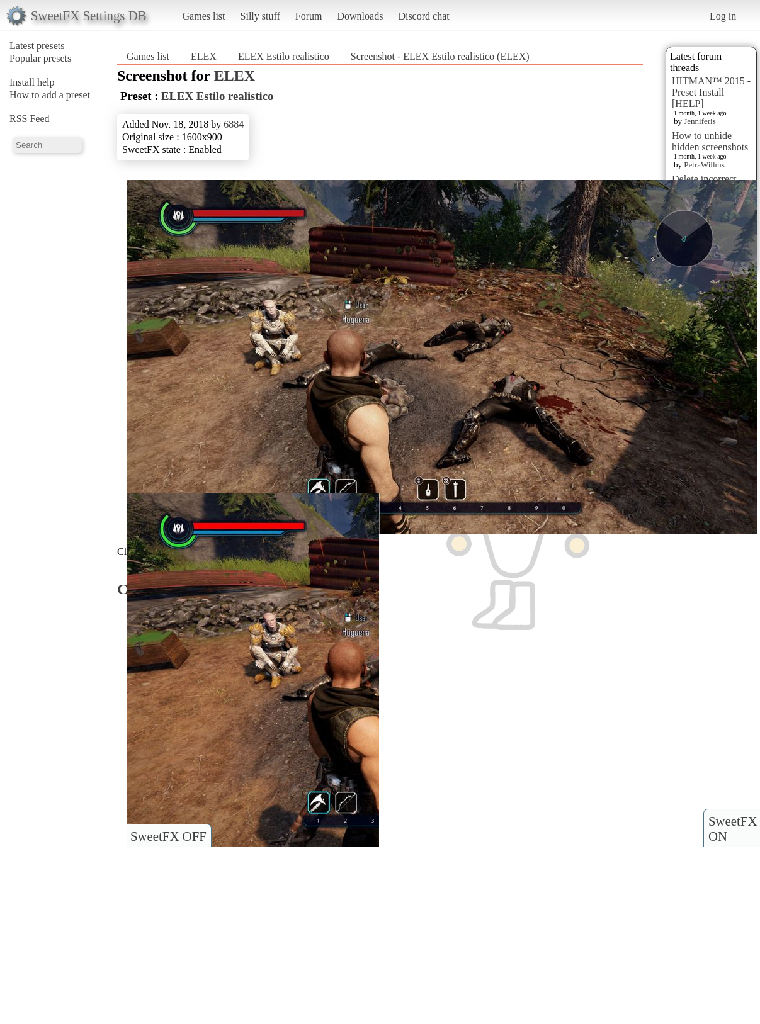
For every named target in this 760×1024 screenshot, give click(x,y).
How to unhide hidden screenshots (710, 141)
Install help (32, 82)
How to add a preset (49, 94)
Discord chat (423, 16)
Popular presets (40, 58)
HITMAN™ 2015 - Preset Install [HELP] (711, 92)
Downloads (360, 16)
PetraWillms (704, 164)
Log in (723, 16)
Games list (204, 16)
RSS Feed (29, 118)
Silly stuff (260, 16)
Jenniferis (700, 121)
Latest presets (37, 45)
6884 (234, 124)
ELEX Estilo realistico (283, 56)
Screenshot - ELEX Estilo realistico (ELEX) (440, 56)
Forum (308, 16)
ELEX (204, 56)
